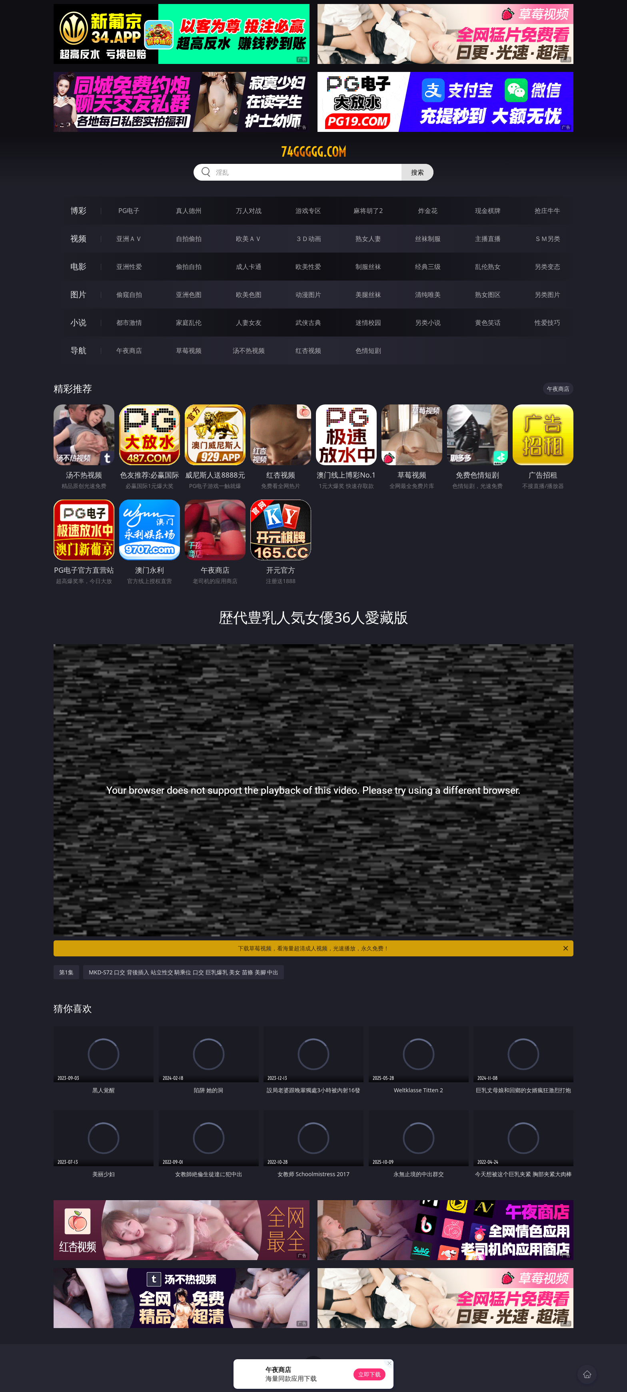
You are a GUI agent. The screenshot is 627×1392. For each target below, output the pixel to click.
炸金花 (427, 210)
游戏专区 (308, 210)
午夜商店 (129, 350)
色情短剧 (368, 350)
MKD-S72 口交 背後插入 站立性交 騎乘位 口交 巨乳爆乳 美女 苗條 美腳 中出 (183, 972)
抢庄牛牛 (547, 210)
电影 (78, 266)
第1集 (66, 972)
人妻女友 (249, 322)
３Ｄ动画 (308, 238)
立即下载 (369, 1374)
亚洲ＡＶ (129, 238)
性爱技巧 (547, 322)
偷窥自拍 (129, 294)
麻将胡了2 (368, 210)
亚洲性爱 (129, 266)
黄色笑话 (488, 322)
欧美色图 (249, 294)
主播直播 (488, 238)
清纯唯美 (428, 294)
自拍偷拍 (189, 238)
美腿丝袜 (368, 294)
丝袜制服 (428, 238)
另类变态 (547, 266)
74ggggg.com (313, 152)
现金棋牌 (488, 210)
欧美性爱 (308, 266)
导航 (78, 350)
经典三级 (428, 266)
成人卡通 (249, 266)
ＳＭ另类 (547, 238)
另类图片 (547, 294)
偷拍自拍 (189, 266)
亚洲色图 (189, 294)
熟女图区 (488, 294)
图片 (78, 294)
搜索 (417, 172)
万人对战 (249, 210)
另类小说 (428, 322)
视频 (78, 238)
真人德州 (189, 210)
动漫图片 (308, 294)
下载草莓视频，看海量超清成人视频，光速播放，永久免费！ (403, 948)
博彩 (78, 210)
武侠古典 (308, 322)
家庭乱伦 (189, 322)
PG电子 (129, 210)
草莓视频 (189, 350)
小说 (78, 322)
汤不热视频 (249, 350)
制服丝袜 (368, 266)
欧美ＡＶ (249, 238)
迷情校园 (368, 322)
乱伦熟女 (488, 266)
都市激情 (129, 322)
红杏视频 (308, 350)
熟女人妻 (368, 238)
